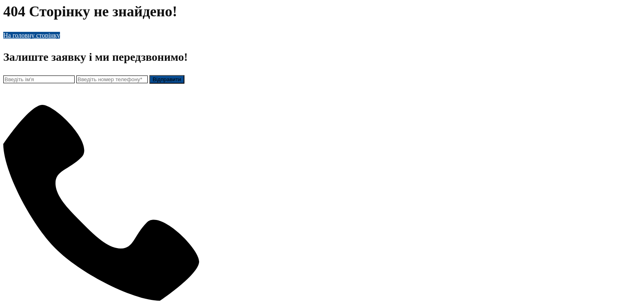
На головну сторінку (31, 35)
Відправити (167, 79)
